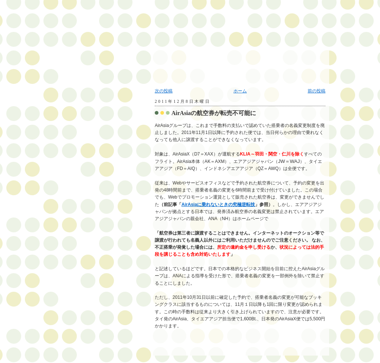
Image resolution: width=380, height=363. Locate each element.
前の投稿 (316, 91)
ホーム (240, 91)
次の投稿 (164, 91)
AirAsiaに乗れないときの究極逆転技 (218, 204)
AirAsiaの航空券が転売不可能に (213, 113)
